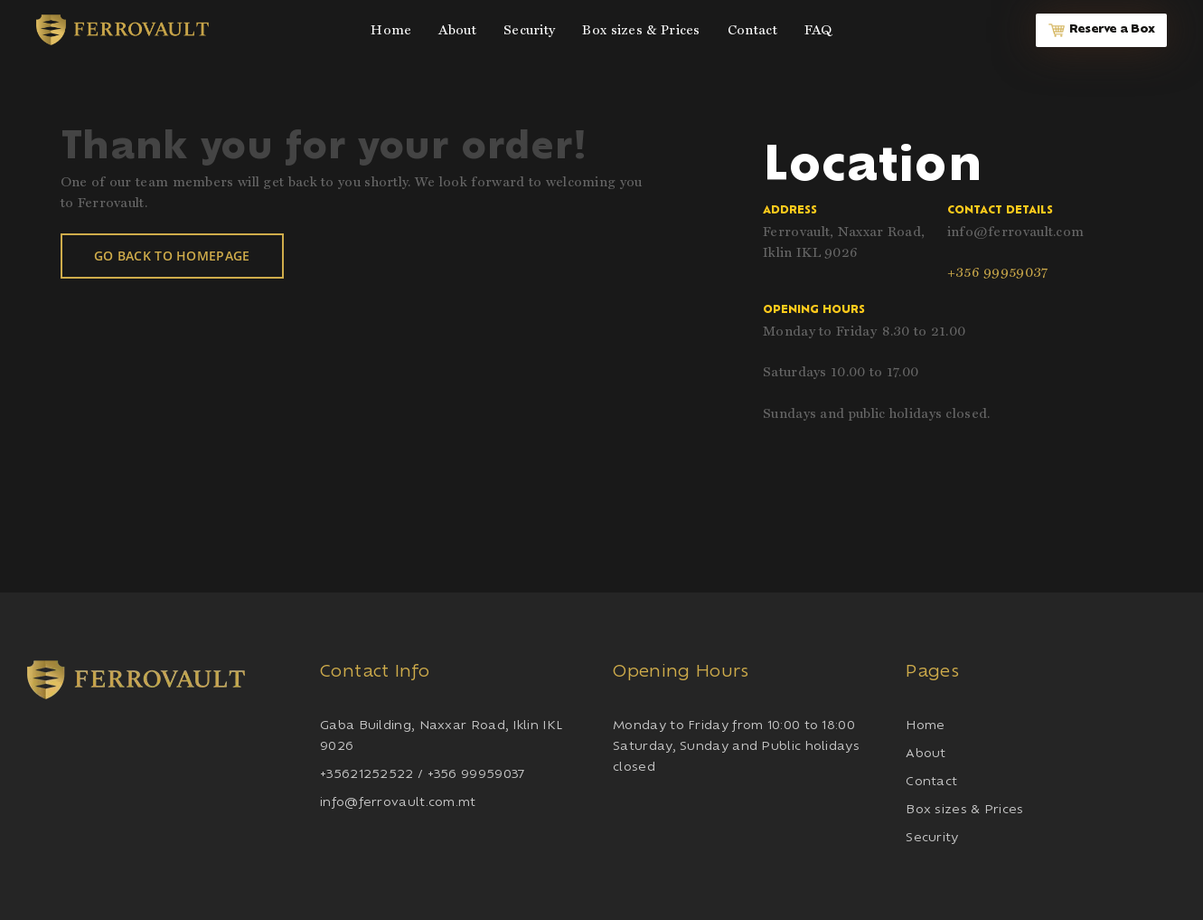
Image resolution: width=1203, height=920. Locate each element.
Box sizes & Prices (964, 810)
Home (925, 726)
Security (932, 838)
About (926, 754)
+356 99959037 (997, 272)
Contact (931, 782)
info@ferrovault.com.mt (398, 803)
